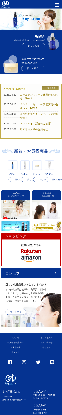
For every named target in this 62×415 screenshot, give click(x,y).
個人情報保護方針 (15, 342)
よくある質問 (46, 337)
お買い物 (15, 337)
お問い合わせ (46, 342)
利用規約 (15, 352)
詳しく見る (33, 46)
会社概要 (46, 347)
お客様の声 (15, 347)
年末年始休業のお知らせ (34, 129)
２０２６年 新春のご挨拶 (36, 123)
